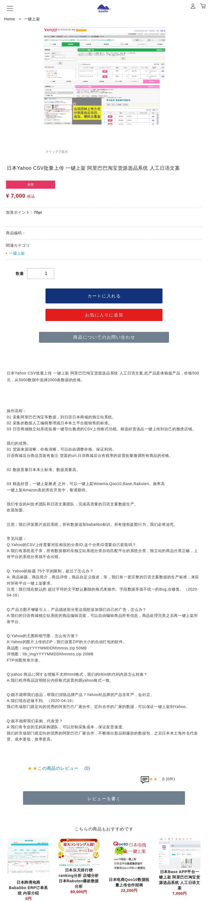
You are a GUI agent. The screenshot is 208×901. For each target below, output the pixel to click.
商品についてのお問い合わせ (104, 337)
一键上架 (32, 19)
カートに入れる (104, 296)
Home (9, 19)
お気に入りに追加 (104, 315)
